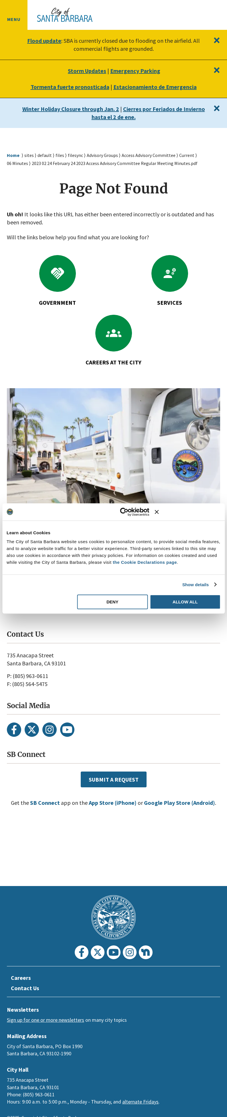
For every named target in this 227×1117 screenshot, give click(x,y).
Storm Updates (85, 71)
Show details (195, 584)
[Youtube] (67, 729)
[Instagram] (49, 729)
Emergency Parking (136, 71)
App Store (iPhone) (125, 803)
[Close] (216, 40)
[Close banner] (187, 512)
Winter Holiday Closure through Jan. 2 (79, 109)
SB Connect (54, 803)
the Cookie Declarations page (145, 562)
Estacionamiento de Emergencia (156, 87)
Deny (112, 601)
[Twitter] (32, 729)
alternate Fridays (140, 1101)
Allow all (185, 601)
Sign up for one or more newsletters (45, 1020)
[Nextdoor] (146, 952)
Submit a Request (113, 779)
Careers (21, 978)
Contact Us (26, 988)
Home (13, 155)
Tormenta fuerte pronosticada (67, 87)
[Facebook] (14, 729)
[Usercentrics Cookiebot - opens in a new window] (124, 512)
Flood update (44, 41)
